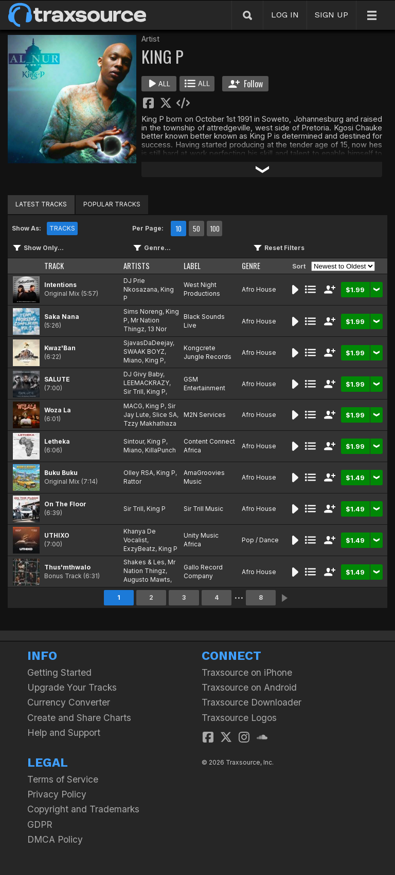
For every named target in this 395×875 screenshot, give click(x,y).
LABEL (192, 265)
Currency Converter (68, 702)
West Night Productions (202, 289)
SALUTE (57, 379)
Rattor (132, 481)
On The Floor (65, 504)
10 (178, 228)
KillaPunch (160, 450)
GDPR (39, 824)
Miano (132, 360)
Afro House (259, 289)
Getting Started (59, 672)
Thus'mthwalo (67, 567)
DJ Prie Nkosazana (140, 285)
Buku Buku (61, 473)
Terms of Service (62, 779)
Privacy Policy (56, 794)
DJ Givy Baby (143, 374)
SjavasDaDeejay (148, 343)
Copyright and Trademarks (83, 809)
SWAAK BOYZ (144, 351)
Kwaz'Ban (60, 348)
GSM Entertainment (204, 383)
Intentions (60, 285)
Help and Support (63, 732)
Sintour (133, 441)
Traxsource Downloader (251, 702)
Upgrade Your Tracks (72, 687)
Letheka (57, 441)
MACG (132, 406)
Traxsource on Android (249, 687)
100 (215, 228)
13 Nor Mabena (145, 333)
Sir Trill (133, 391)
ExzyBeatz (139, 549)
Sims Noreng (143, 311)
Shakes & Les (144, 562)
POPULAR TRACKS (111, 204)
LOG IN (285, 15)
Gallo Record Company (203, 571)
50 (196, 228)
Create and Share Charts (79, 717)
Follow (245, 84)
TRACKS (62, 228)
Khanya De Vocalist (139, 535)
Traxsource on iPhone (247, 672)
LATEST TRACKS (41, 204)
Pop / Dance (260, 540)
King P (154, 360)
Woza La (57, 410)
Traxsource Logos (239, 717)
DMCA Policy (55, 839)
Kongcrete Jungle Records (207, 352)
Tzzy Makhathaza (149, 423)
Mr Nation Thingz (141, 324)
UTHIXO (56, 535)
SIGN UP (331, 15)
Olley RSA (138, 473)
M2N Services (205, 415)
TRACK (54, 265)
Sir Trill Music (203, 508)
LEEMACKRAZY (146, 383)
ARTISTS (136, 265)
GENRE (251, 265)
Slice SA (164, 415)
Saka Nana (61, 316)
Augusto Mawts (146, 579)
